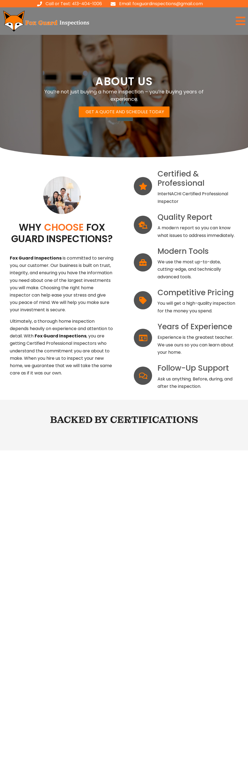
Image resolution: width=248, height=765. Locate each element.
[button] (186, 21)
